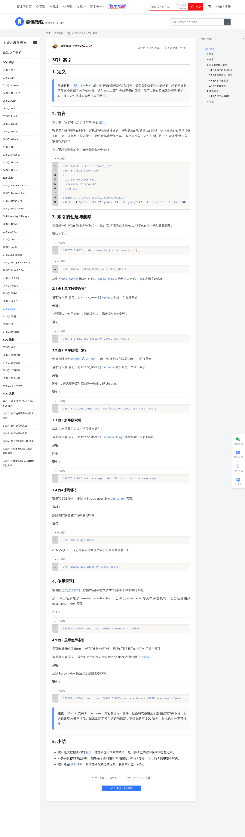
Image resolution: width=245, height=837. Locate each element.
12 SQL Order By (11, 154)
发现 (81, 6)
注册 (228, 6)
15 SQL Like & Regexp (14, 185)
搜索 (196, 7)
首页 (48, 33)
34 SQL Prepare (11, 332)
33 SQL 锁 (8, 324)
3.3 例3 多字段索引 (218, 80)
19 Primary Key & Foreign (16, 216)
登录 (219, 6)
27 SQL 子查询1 (11, 278)
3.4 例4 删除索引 (217, 86)
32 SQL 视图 (9, 316)
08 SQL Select (10, 124)
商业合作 (97, 6)
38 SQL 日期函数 (11, 370)
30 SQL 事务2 (10, 301)
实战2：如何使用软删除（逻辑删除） (18, 415)
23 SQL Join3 (10, 247)
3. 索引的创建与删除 (217, 64)
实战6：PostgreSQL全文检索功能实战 (17, 451)
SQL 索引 (209, 49)
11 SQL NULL (10, 147)
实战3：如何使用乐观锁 (15, 425)
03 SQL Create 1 (11, 85)
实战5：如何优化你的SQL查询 (18, 441)
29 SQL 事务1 (10, 293)
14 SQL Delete (10, 170)
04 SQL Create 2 (11, 93)
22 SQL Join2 (10, 239)
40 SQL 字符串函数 (13, 386)
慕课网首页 (24, 6)
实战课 (54, 6)
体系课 (67, 6)
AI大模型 (181, 6)
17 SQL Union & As (12, 201)
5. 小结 (210, 101)
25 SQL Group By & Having (16, 262)
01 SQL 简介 (9, 70)
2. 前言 (210, 59)
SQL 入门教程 (74, 33)
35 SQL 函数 (9, 347)
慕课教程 (58, 33)
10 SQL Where (10, 139)
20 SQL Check (10, 224)
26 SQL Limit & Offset (14, 270)
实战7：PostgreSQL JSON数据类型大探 (18, 463)
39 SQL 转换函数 (11, 378)
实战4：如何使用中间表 (15, 433)
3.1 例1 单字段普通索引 (221, 70)
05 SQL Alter (9, 101)
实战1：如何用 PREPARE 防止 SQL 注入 (18, 403)
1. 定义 (210, 54)
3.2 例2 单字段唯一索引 (221, 75)
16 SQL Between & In (14, 193)
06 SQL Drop (9, 108)
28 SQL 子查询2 (11, 285)
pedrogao (62, 46)
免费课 (40, 6)
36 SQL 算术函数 (11, 355)
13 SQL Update (10, 162)
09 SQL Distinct (11, 131)
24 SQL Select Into (12, 255)
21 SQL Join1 (10, 231)
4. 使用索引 (212, 91)
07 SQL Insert (10, 116)
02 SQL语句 (9, 77)
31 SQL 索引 (9, 308)
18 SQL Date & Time (13, 208)
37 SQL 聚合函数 (11, 362)
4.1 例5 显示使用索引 (219, 96)
